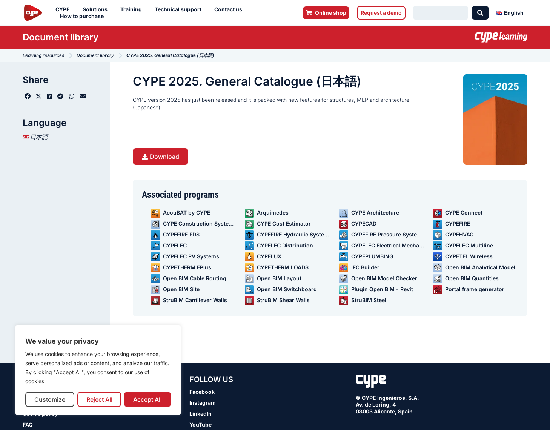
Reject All (99, 399)
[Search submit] (480, 13)
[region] (98, 370)
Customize (49, 399)
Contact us (230, 9)
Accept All (147, 399)
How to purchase (84, 16)
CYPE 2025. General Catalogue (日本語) (247, 81)
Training (133, 9)
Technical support (180, 9)
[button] (27, 96)
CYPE (64, 9)
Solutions (97, 9)
